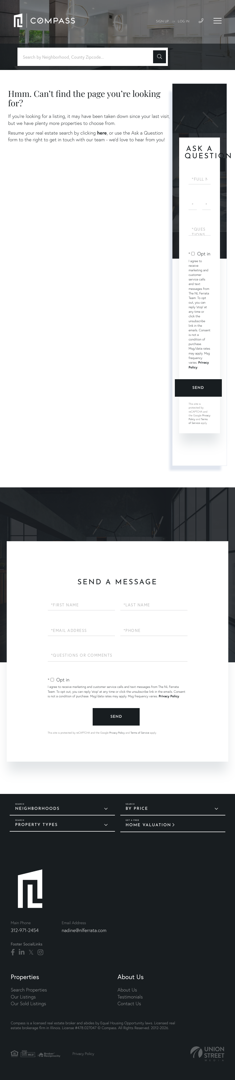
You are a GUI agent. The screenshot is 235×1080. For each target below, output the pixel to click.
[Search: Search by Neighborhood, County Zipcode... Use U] (87, 57)
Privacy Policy (169, 696)
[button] (159, 56)
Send (198, 388)
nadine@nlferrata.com (84, 930)
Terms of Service (198, 421)
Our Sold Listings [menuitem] (28, 1003)
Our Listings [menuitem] (23, 997)
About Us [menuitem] (127, 990)
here (102, 132)
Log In (183, 21)
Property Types (36, 825)
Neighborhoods (37, 809)
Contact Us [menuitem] (129, 1003)
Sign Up (162, 21)
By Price (137, 809)
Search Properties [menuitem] (29, 990)
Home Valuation (148, 825)
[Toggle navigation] (218, 20)
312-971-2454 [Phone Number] (25, 930)
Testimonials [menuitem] (130, 997)
